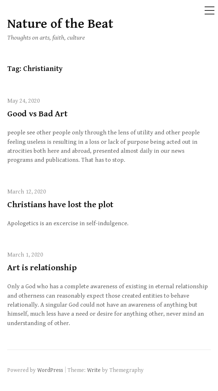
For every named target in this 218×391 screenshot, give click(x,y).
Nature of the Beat (60, 24)
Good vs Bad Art (37, 114)
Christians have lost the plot (60, 205)
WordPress (50, 370)
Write (94, 370)
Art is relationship (42, 268)
